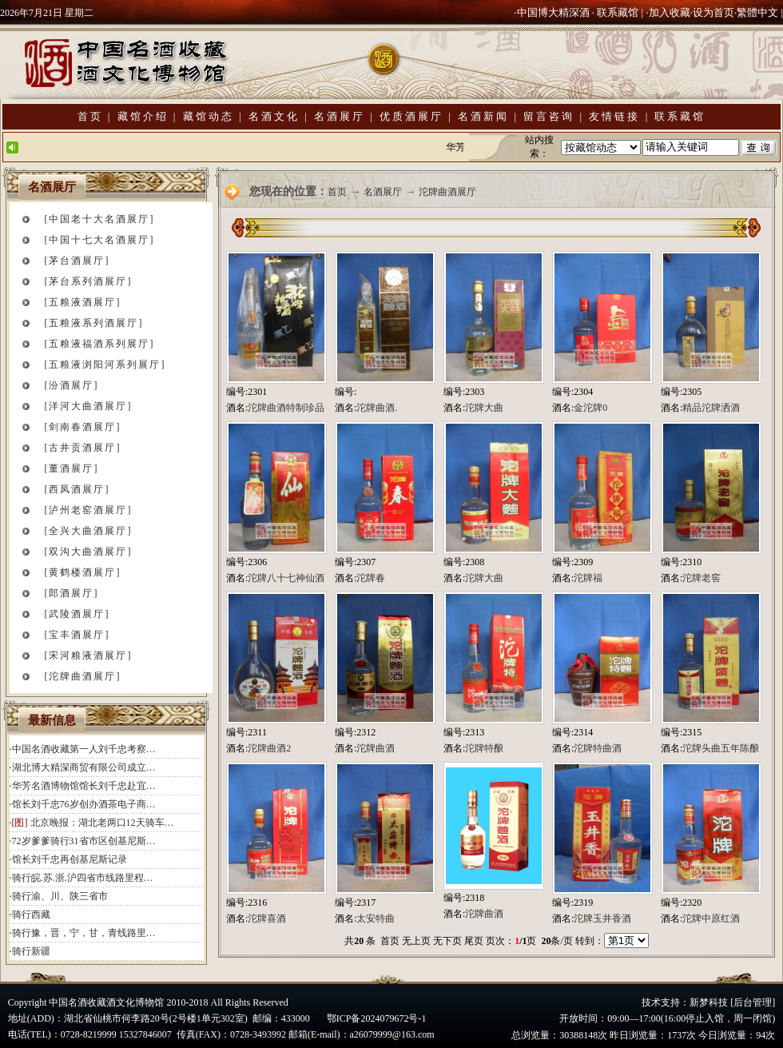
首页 (90, 116)
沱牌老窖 (701, 578)
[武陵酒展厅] (77, 614)
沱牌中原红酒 (711, 918)
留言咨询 (548, 116)
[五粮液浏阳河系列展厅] (105, 364)
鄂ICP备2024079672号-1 (377, 1018)
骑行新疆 (31, 951)
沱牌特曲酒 (598, 748)
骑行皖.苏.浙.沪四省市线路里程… (82, 877)
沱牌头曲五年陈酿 (720, 748)
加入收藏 (669, 12)
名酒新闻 (483, 116)
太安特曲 (375, 918)
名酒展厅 (339, 116)
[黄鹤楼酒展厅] (83, 572)
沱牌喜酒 (267, 918)
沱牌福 (588, 578)
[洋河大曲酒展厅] (89, 406)
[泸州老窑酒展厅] (89, 510)
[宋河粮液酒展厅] (89, 655)
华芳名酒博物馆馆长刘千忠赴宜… (84, 785)
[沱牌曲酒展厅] (83, 676)
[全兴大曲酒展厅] (89, 530)
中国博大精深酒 (553, 12)
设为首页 (713, 12)
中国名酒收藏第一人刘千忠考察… (84, 749)
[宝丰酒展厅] (77, 634)
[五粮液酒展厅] (83, 302)
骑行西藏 (31, 914)
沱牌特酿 (484, 748)
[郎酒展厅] (72, 593)
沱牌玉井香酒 (602, 918)
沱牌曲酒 (375, 748)
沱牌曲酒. (376, 407)
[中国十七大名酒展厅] (100, 239)
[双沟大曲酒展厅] (89, 551)
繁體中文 (757, 12)
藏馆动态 (208, 116)
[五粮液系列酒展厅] (94, 323)
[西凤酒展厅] (77, 489)
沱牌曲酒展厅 (447, 191)
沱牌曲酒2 (269, 748)
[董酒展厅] (72, 468)
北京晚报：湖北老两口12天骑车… (102, 822)
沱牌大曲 (484, 407)
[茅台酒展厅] (77, 260)
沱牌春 (370, 578)
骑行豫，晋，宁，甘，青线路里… (84, 932)
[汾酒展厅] (72, 385)
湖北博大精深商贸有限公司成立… (84, 767)
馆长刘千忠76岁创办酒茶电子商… (84, 804)
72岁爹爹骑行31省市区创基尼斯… (84, 841)
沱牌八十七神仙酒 (286, 578)
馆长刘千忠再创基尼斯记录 (69, 859)
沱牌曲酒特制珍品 (286, 407)
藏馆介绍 (143, 116)
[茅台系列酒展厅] (89, 281)
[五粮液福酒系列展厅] (100, 343)
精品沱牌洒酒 (711, 407)
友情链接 (614, 116)
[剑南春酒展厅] (83, 426)
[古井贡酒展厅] (83, 447)
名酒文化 (274, 116)
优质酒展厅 (411, 116)
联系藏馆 (617, 12)
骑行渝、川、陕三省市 (60, 896)
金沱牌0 (590, 407)
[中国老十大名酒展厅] (100, 219)
